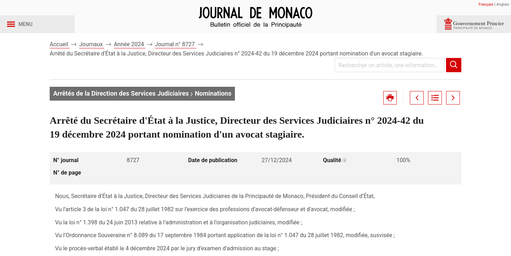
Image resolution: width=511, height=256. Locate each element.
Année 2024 (129, 56)
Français (486, 4)
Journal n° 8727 (175, 56)
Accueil (60, 56)
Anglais (502, 4)
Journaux (91, 56)
